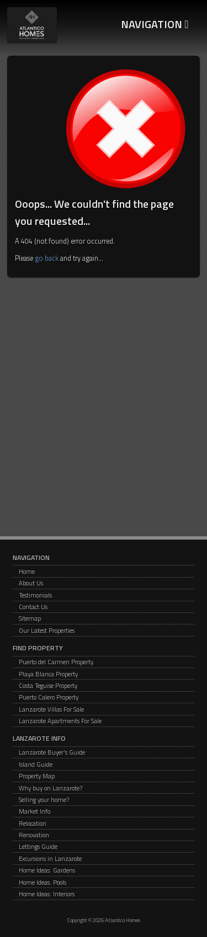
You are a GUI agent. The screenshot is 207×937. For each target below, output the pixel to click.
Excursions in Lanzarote (50, 858)
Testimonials (35, 595)
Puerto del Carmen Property (56, 661)
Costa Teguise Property (48, 685)
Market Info (34, 811)
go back (47, 258)
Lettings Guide (38, 846)
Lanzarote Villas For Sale (51, 709)
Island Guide (35, 764)
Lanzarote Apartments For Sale (60, 720)
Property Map (37, 775)
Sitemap (30, 618)
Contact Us (33, 606)
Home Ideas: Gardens (47, 870)
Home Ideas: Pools (42, 882)
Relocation (32, 823)
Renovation (34, 834)
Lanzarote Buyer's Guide (52, 752)
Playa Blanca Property (48, 673)
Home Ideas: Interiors (47, 893)
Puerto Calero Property (48, 697)
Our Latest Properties (47, 630)
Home (27, 571)
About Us (31, 583)
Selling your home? (44, 799)
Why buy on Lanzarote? (50, 788)
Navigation (154, 24)
